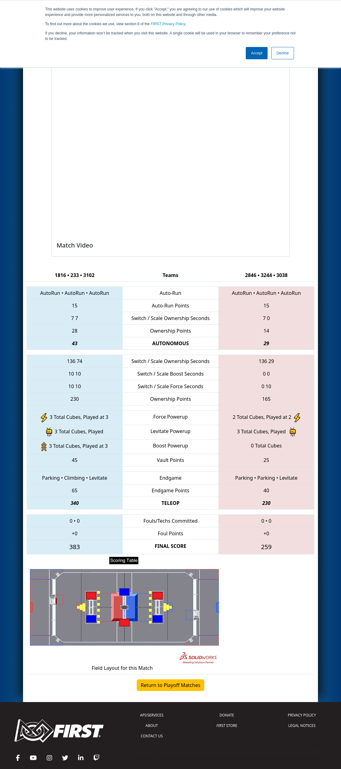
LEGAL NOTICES (302, 725)
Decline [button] (282, 53)
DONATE (227, 715)
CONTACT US (152, 736)
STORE (226, 725)
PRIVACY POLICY (302, 715)
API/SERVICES (151, 715)
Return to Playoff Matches (170, 685)
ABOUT (152, 725)
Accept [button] (256, 53)
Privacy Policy (168, 24)
